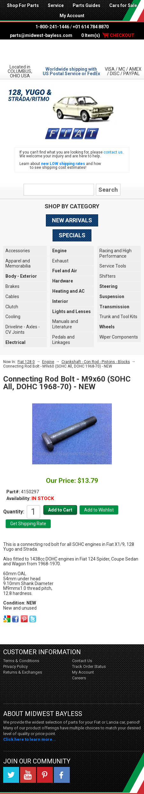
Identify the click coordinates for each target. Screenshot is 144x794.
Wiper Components (118, 337)
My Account (72, 15)
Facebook (62, 775)
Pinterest (45, 775)
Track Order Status (89, 666)
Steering (108, 286)
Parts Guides (86, 5)
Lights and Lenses (71, 311)
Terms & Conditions (21, 660)
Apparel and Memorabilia (18, 263)
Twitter (11, 775)
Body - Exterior (21, 276)
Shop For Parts (23, 5)
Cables (12, 296)
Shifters (107, 276)
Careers (79, 678)
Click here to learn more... (29, 739)
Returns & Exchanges (22, 672)
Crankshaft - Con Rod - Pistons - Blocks (95, 362)
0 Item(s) (107, 35)
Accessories (17, 250)
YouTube (28, 775)
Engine (59, 250)
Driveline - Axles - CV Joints (22, 329)
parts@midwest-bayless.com (41, 35)
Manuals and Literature (65, 324)
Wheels (107, 326)
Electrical (15, 342)
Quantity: (13, 511)
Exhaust (60, 260)
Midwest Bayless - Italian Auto (72, 51)
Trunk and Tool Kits (118, 316)
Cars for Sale (123, 5)
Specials (72, 235)
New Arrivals (72, 220)
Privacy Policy (15, 666)
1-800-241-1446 (52, 26)
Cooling (12, 316)
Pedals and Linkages (63, 339)
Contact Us (82, 660)
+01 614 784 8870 (91, 26)
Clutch (11, 306)
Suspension (111, 296)
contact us (113, 152)
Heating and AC (68, 291)
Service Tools (112, 265)
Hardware (62, 280)
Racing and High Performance (115, 253)
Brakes (12, 286)
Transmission (114, 306)
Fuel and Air (64, 270)
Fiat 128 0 (26, 362)
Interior (60, 301)
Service (56, 5)
